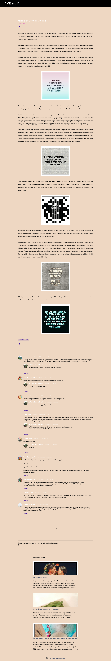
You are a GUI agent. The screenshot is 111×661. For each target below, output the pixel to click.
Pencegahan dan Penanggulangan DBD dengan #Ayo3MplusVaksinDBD (55, 638)
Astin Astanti (27, 414)
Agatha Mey (27, 438)
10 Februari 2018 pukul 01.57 (43, 504)
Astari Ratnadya (29, 504)
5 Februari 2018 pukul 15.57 (51, 365)
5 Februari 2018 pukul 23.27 (41, 414)
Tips (27, 339)
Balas (25, 373)
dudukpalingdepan (29, 479)
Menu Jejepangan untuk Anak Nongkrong (46, 609)
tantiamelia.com (29, 377)
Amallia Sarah (28, 492)
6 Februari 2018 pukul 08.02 (44, 457)
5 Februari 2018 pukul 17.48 (43, 377)
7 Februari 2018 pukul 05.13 (41, 492)
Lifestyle (21, 339)
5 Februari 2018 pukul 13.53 (41, 357)
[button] (19, 27)
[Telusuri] (108, 3)
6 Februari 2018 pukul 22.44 (45, 479)
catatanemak (28, 357)
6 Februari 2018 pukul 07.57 (51, 424)
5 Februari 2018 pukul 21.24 (51, 402)
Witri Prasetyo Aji (29, 457)
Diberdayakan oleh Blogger (55, 658)
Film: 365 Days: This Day (40, 577)
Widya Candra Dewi (36, 365)
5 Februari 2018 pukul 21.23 (51, 383)
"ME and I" (12, 3)
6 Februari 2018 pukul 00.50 (40, 438)
